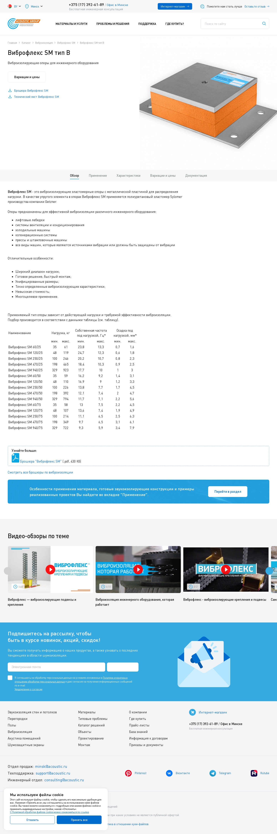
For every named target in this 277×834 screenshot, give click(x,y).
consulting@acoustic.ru (64, 780)
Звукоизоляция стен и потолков (32, 712)
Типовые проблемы (93, 719)
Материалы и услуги (74, 23)
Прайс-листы (139, 725)
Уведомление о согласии (28, 689)
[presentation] (8, 571)
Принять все (79, 819)
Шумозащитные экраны (26, 745)
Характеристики (128, 175)
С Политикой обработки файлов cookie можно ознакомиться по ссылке (49, 812)
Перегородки (18, 719)
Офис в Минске (117, 5)
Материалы (87, 712)
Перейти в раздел (227, 491)
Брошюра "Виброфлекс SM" (41, 461)
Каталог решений (91, 725)
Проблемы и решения (115, 23)
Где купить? (177, 23)
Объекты (84, 732)
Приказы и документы (146, 745)
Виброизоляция (20, 732)
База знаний (138, 732)
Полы (12, 725)
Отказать (32, 819)
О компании (138, 712)
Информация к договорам (148, 738)
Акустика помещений (24, 738)
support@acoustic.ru (53, 773)
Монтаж (84, 745)
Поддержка (149, 23)
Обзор (74, 175)
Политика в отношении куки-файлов (125, 824)
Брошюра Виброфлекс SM (31, 90)
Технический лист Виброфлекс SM (36, 97)
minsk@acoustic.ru (51, 766)
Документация (196, 175)
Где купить (137, 719)
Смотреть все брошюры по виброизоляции (40, 472)
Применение (98, 175)
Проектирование (91, 738)
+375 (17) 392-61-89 (86, 4)
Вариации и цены (27, 77)
